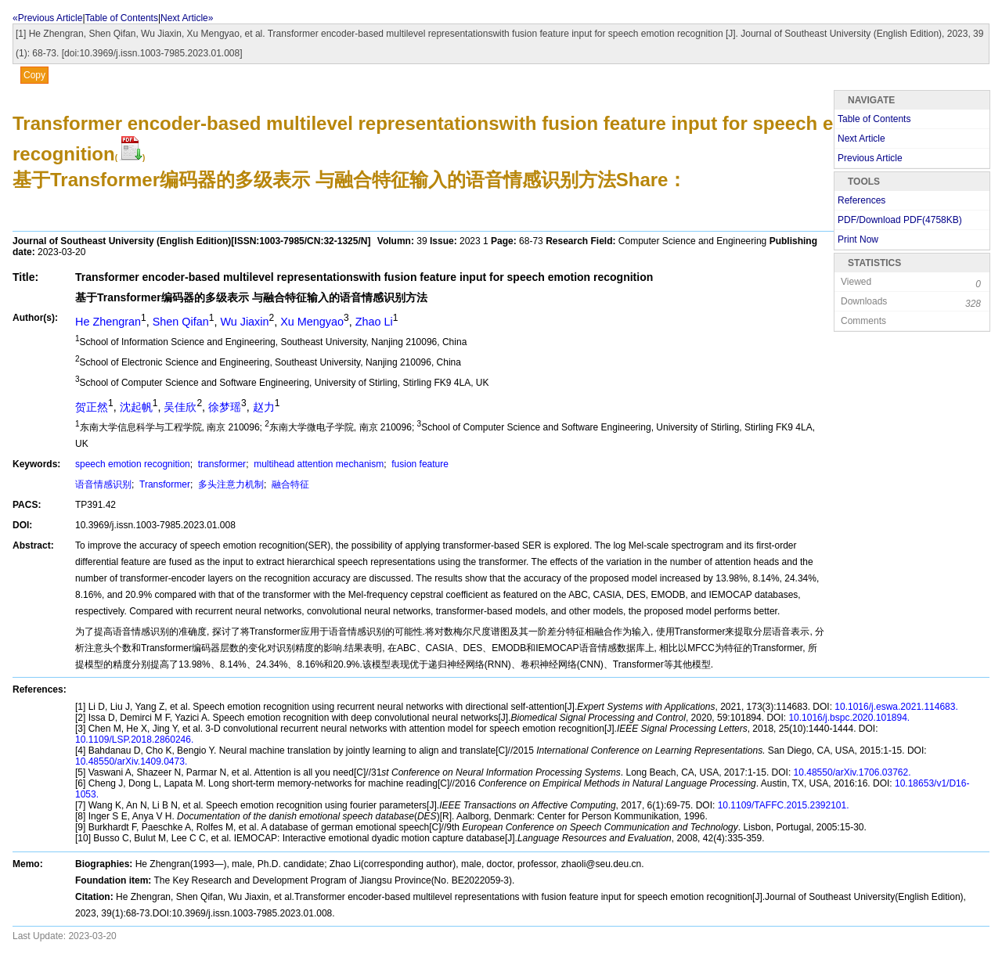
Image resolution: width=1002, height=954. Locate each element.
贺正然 (91, 407)
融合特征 (289, 484)
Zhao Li (374, 321)
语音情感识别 (103, 484)
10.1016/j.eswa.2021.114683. (895, 706)
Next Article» (186, 18)
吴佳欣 (180, 407)
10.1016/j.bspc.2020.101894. (848, 717)
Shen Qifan (181, 321)
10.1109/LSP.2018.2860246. (134, 739)
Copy (34, 75)
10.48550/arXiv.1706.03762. (850, 772)
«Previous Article (47, 18)
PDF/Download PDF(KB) (900, 219)
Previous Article (870, 158)
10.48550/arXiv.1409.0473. (131, 761)
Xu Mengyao (312, 321)
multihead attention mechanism (317, 464)
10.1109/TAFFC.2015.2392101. (782, 805)
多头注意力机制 (230, 484)
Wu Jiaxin (244, 321)
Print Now (858, 239)
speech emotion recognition (132, 464)
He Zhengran (108, 321)
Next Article (861, 138)
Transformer (163, 484)
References (861, 200)
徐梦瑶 (224, 407)
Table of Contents (121, 18)
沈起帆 (136, 407)
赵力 (264, 407)
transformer (220, 464)
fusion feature (419, 464)
